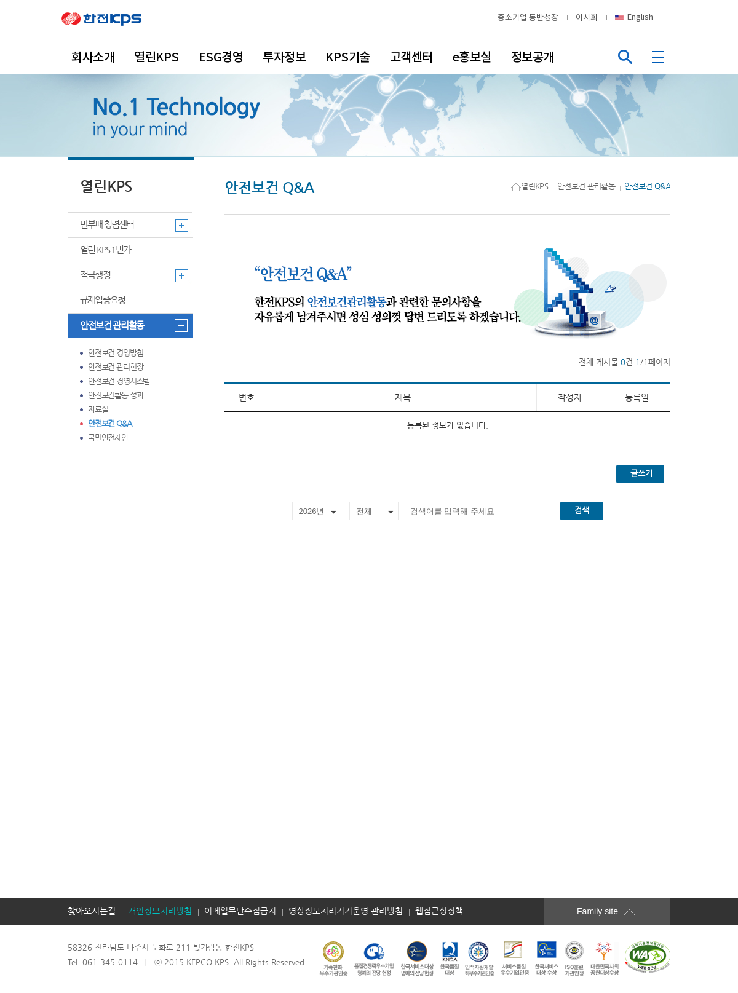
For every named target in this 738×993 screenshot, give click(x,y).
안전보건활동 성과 (115, 396)
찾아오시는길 (92, 911)
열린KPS (156, 57)
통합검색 (624, 57)
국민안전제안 (108, 438)
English (640, 17)
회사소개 (92, 57)
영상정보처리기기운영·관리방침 (345, 911)
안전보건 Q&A (110, 424)
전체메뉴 (659, 57)
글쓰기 (641, 474)
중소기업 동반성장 (528, 17)
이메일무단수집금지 (240, 911)
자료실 (98, 410)
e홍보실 (472, 57)
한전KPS (111, 17)
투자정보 (284, 57)
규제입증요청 (102, 300)
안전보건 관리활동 (112, 325)
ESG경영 (221, 57)
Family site (615, 911)
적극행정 (95, 275)
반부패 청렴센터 (107, 224)
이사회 (587, 17)
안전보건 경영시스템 (118, 382)
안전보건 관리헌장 (115, 367)
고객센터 (411, 57)
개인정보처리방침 (160, 911)
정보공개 (532, 57)
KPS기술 (347, 57)
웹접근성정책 (439, 911)
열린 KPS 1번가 (105, 250)
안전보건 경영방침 (115, 353)
